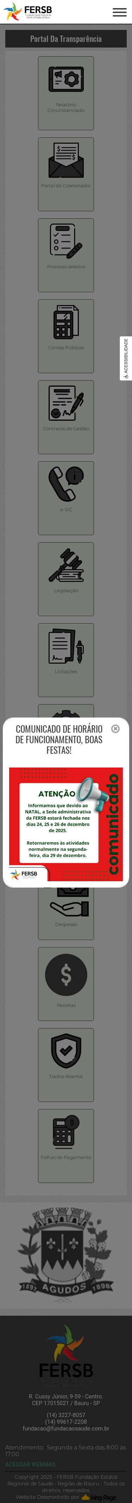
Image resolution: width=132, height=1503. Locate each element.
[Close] (115, 729)
